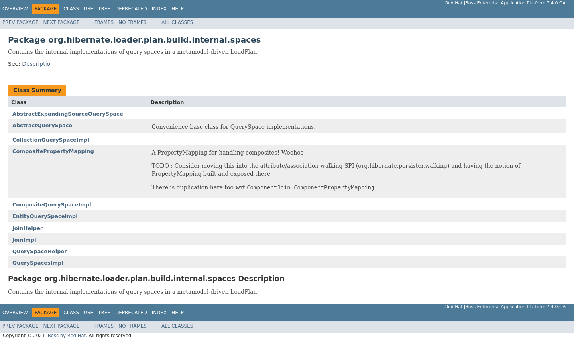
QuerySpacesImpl (37, 263)
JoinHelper (27, 228)
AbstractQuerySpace (42, 125)
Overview (15, 9)
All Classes (177, 22)
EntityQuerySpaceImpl (45, 216)
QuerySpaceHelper (39, 251)
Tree (104, 9)
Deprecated (131, 9)
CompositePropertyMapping (53, 151)
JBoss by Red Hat (66, 335)
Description (38, 64)
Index (159, 9)
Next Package (61, 22)
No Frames (132, 22)
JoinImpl (24, 240)
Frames (104, 22)
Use (88, 9)
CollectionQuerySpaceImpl (50, 140)
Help (177, 9)
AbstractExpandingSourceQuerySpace (67, 114)
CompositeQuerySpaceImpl (51, 205)
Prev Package (20, 22)
